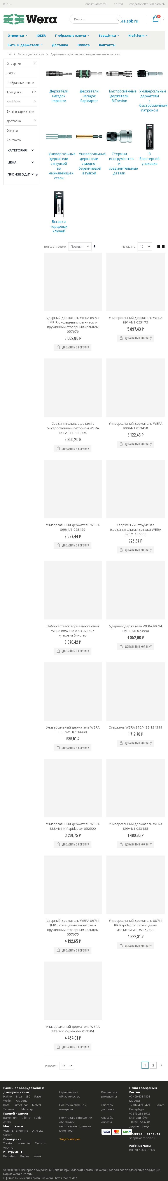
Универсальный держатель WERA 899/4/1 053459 (73, 527)
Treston (8, 1143)
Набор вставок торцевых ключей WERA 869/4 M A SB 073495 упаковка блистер (73, 630)
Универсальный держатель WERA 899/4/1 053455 (135, 826)
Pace (37, 1096)
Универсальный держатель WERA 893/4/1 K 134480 (73, 729)
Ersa (19, 1096)
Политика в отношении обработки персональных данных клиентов (75, 1124)
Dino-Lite (38, 1130)
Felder (38, 1118)
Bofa (6, 1105)
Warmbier (24, 1143)
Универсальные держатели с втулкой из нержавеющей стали (62, 165)
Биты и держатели (31, 54)
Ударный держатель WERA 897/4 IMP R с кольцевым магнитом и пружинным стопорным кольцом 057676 (72, 324)
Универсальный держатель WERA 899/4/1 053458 (135, 425)
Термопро (10, 1109)
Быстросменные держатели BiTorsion (122, 96)
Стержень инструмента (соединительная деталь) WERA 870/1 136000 (135, 529)
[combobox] (96, 19)
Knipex (25, 1156)
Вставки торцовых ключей (58, 226)
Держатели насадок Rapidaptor (89, 96)
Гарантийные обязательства (69, 1094)
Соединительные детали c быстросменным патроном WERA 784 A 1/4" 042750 (73, 428)
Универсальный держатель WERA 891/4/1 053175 (135, 319)
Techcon (40, 1143)
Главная (10, 54)
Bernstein (9, 1156)
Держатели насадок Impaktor (58, 96)
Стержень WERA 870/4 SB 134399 (135, 727)
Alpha (26, 1118)
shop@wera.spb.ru (142, 1138)
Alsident (21, 1101)
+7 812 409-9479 (139, 1105)
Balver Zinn (10, 1118)
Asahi (7, 1122)
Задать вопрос (69, 1139)
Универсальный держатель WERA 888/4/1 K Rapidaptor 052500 (73, 826)
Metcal (36, 1105)
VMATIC (8, 1148)
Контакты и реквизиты (109, 1094)
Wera (37, 1156)
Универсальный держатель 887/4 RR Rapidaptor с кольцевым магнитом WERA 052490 (135, 925)
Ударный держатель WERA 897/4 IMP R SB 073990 (135, 628)
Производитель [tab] (23, 174)
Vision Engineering (15, 1130)
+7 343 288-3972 (139, 1113)
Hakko (7, 1096)
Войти (118, 4)
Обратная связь (96, 4)
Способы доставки (107, 1107)
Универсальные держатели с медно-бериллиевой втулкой (92, 163)
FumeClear (21, 1105)
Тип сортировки (55, 247)
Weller (7, 1101)
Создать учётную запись (147, 4)
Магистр (27, 1109)
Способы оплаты (107, 1120)
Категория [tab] (17, 150)
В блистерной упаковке (149, 158)
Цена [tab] (12, 162)
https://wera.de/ (66, 1178)
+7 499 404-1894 (139, 1096)
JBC (28, 1096)
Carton (7, 1135)
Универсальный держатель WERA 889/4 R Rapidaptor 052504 (73, 1028)
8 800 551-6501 (140, 1122)
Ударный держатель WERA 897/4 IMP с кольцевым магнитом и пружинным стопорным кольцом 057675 (72, 927)
